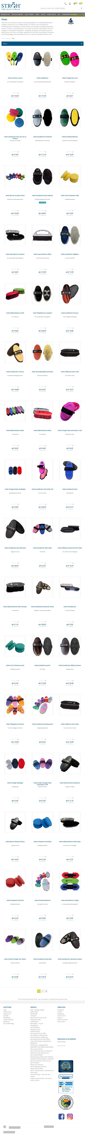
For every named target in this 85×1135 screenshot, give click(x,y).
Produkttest (34, 1025)
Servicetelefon (35, 1027)
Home (3, 38)
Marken (8, 38)
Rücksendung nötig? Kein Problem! (41, 1057)
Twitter (60, 1012)
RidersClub (34, 1012)
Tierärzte (33, 1016)
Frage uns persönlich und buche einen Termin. (41, 1079)
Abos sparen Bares (36, 1049)
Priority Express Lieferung (38, 1037)
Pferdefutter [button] (5, 14)
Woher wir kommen (36, 1065)
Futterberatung (35, 1020)
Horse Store (61, 1022)
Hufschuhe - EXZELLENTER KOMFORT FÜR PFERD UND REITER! (41, 1046)
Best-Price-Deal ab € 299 (38, 1018)
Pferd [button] (37, 14)
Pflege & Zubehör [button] (17, 14)
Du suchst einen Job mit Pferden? (41, 1051)
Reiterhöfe (33, 1014)
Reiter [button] (43, 14)
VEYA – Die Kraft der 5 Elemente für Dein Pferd (42, 1071)
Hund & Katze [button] (51, 14)
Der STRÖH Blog (8, 1023)
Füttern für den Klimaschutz (39, 1053)
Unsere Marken (8, 1020)
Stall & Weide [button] (29, 14)
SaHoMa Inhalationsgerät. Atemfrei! (42, 1059)
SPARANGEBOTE (66, 14)
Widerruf (6, 1022)
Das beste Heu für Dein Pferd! (40, 1039)
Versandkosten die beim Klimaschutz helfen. (38, 1068)
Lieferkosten (34, 1022)
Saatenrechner (35, 1031)
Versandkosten (45, 999)
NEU (59, 14)
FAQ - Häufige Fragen (37, 1010)
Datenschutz (7, 1012)
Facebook (61, 1010)
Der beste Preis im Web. (38, 1033)
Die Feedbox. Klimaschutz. (39, 1035)
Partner (60, 1018)
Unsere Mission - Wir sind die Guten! (40, 1075)
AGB (4, 1010)
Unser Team (61, 1016)
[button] (70, 3)
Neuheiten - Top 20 (36, 1023)
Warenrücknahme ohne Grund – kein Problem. (41, 1062)
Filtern (42, 44)
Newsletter (7, 1018)
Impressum (7, 1014)
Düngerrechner (35, 1029)
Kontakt (5, 1016)
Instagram (61, 1014)
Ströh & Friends (63, 1020)
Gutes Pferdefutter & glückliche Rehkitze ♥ (40, 1042)
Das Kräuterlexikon (36, 1055)
